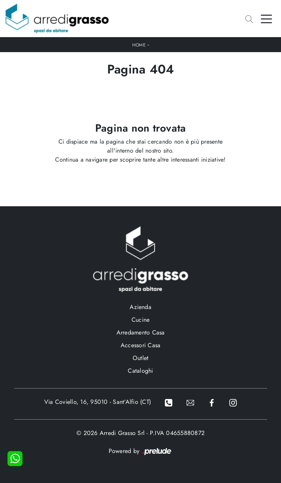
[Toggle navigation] (266, 18)
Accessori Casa (141, 345)
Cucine (141, 319)
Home (139, 45)
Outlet (141, 358)
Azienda (140, 307)
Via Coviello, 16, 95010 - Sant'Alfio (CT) (97, 402)
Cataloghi (140, 370)
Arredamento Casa (141, 332)
